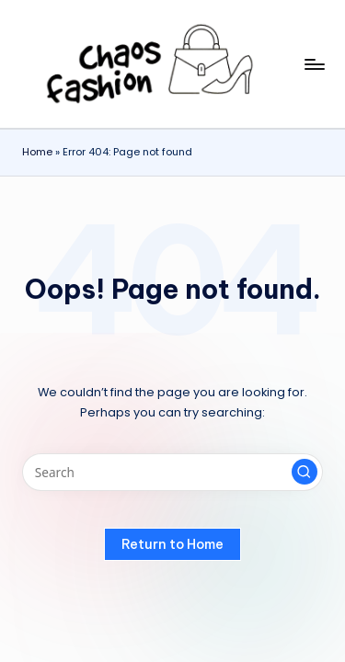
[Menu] (314, 64)
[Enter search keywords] (172, 472)
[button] (304, 472)
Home (37, 151)
